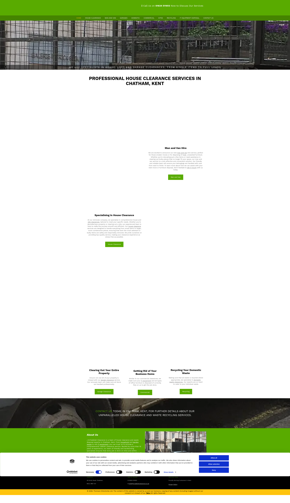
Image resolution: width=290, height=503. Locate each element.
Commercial (149, 18)
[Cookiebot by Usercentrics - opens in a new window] (72, 498)
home (93, 466)
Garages (123, 18)
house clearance (134, 226)
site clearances (93, 222)
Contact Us (209, 18)
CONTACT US (104, 411)
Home (78, 18)
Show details (168, 499)
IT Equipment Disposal (189, 18)
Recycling (171, 18)
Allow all (214, 484)
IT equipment (146, 381)
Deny (214, 497)
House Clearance (93, 18)
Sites (161, 18)
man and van (182, 153)
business (108, 466)
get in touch (191, 168)
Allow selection (214, 491)
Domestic (136, 18)
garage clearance (107, 380)
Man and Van (110, 18)
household (125, 442)
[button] (114, 244)
